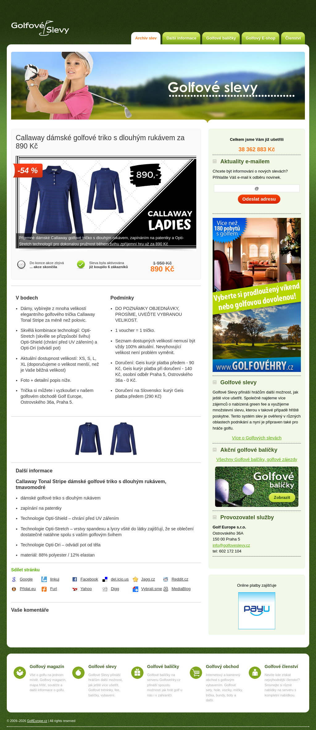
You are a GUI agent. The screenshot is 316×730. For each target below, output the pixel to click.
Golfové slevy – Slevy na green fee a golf (40, 28)
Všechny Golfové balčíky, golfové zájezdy (256, 459)
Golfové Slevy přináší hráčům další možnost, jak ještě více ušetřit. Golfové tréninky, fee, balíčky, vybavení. (105, 685)
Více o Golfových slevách (257, 437)
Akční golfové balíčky (256, 487)
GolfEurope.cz (37, 721)
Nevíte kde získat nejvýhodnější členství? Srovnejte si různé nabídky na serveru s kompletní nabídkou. (282, 685)
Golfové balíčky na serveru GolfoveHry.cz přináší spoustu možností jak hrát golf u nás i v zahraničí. (164, 685)
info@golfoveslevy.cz (231, 545)
